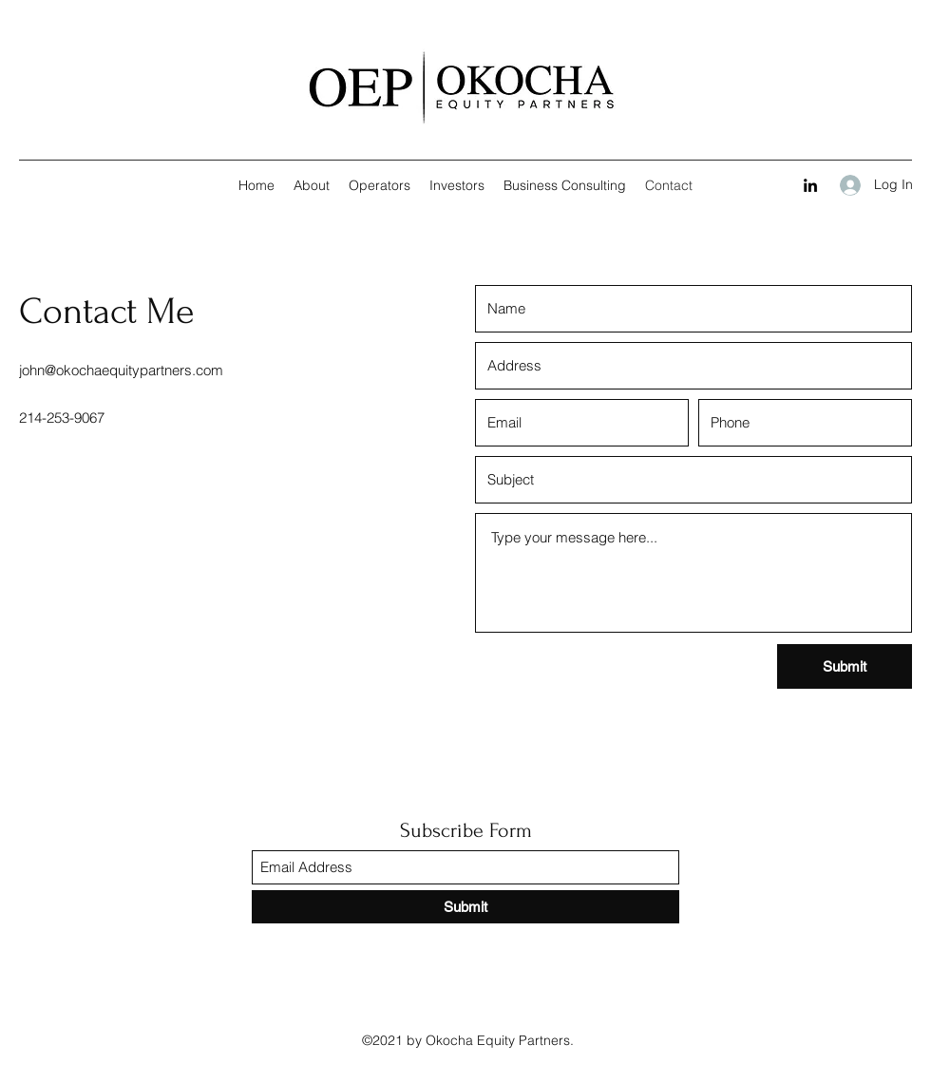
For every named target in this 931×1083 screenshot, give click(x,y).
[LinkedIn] (810, 185)
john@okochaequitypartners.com (121, 370)
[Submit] (844, 666)
